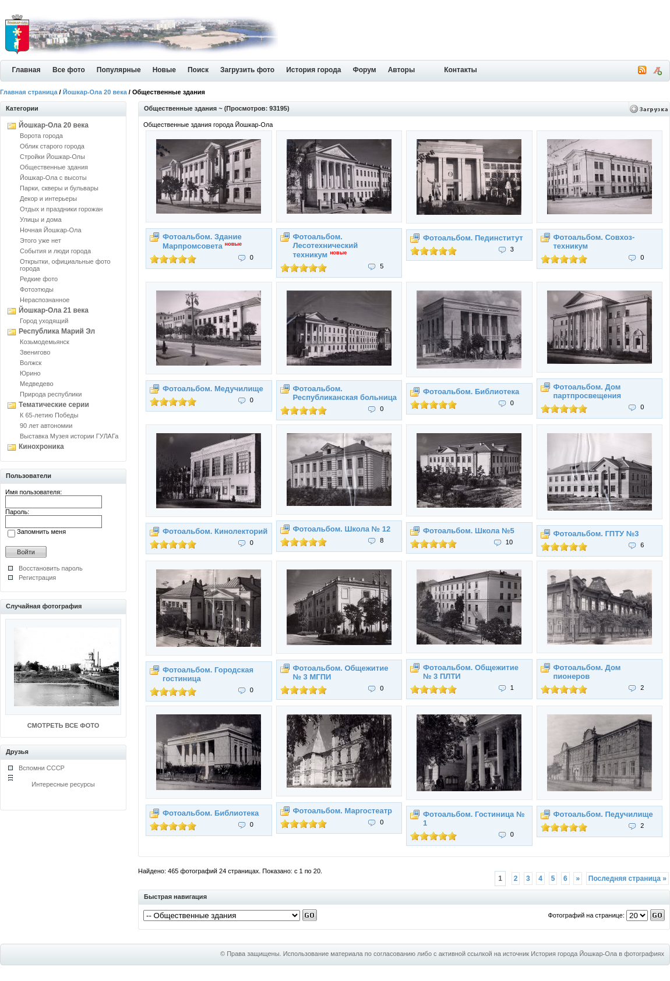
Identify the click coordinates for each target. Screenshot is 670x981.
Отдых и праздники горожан (61, 209)
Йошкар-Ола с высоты (53, 177)
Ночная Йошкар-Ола (51, 229)
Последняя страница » (627, 878)
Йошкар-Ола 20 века (95, 91)
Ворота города (41, 135)
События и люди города (55, 250)
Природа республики (51, 394)
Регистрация (37, 577)
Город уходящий (44, 320)
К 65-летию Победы (49, 415)
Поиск (198, 70)
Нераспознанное (44, 299)
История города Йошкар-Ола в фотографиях (597, 953)
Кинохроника (41, 446)
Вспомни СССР (42, 767)
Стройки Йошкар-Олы (52, 156)
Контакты (460, 70)
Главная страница (29, 91)
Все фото (68, 70)
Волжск (30, 362)
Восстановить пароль (51, 568)
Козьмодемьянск (44, 341)
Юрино (30, 373)
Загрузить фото (247, 70)
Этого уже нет (40, 240)
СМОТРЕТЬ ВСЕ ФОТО (63, 725)
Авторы (401, 70)
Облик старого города (52, 146)
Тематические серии (54, 405)
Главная (26, 70)
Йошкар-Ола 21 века (54, 310)
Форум (364, 70)
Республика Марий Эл (57, 331)
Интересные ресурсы (63, 784)
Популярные (119, 70)
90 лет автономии (46, 425)
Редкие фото (39, 278)
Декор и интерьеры (48, 198)
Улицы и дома (41, 219)
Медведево (37, 383)
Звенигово (35, 352)
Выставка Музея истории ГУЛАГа (69, 436)
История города (313, 70)
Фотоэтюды (37, 289)
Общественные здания (54, 167)
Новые (164, 70)
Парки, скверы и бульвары (59, 188)
